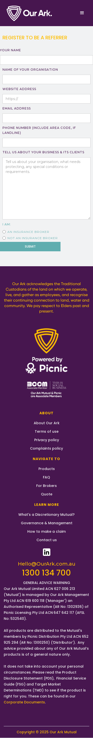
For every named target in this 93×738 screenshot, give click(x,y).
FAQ (46, 477)
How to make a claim (46, 531)
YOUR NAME (10, 50)
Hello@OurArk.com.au (46, 564)
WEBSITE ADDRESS (19, 89)
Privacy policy (46, 440)
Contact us (46, 540)
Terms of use (47, 431)
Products (46, 469)
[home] (30, 13)
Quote (46, 494)
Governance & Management (46, 523)
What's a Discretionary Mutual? (46, 515)
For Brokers (46, 486)
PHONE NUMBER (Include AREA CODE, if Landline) (39, 130)
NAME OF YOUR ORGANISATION (30, 69)
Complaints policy (46, 448)
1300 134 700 (46, 572)
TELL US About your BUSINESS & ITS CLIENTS (43, 152)
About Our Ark (47, 423)
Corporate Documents (24, 702)
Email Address (16, 108)
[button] (82, 13)
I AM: (6, 224)
